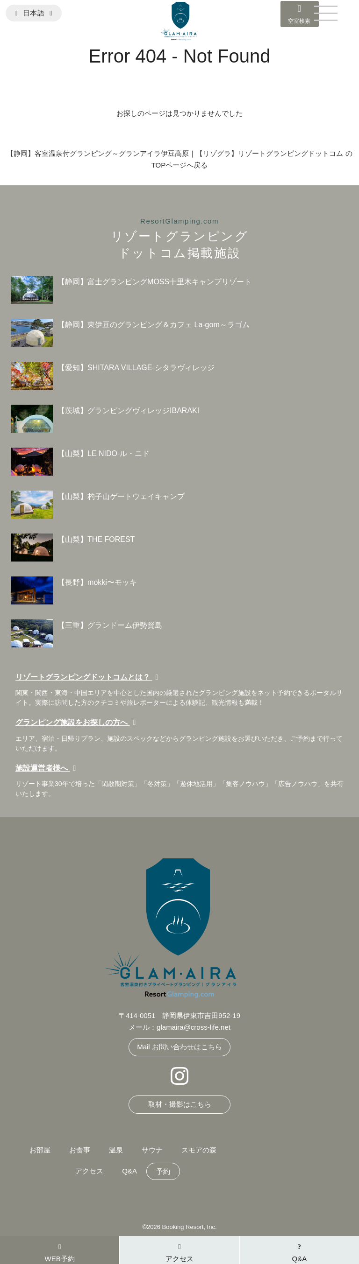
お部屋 (39, 1149)
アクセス (89, 1170)
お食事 (79, 1149)
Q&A (129, 1170)
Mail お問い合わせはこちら (179, 1047)
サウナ (152, 1149)
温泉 (116, 1149)
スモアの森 (198, 1149)
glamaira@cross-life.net (193, 1027)
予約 (163, 1171)
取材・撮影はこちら (179, 1104)
